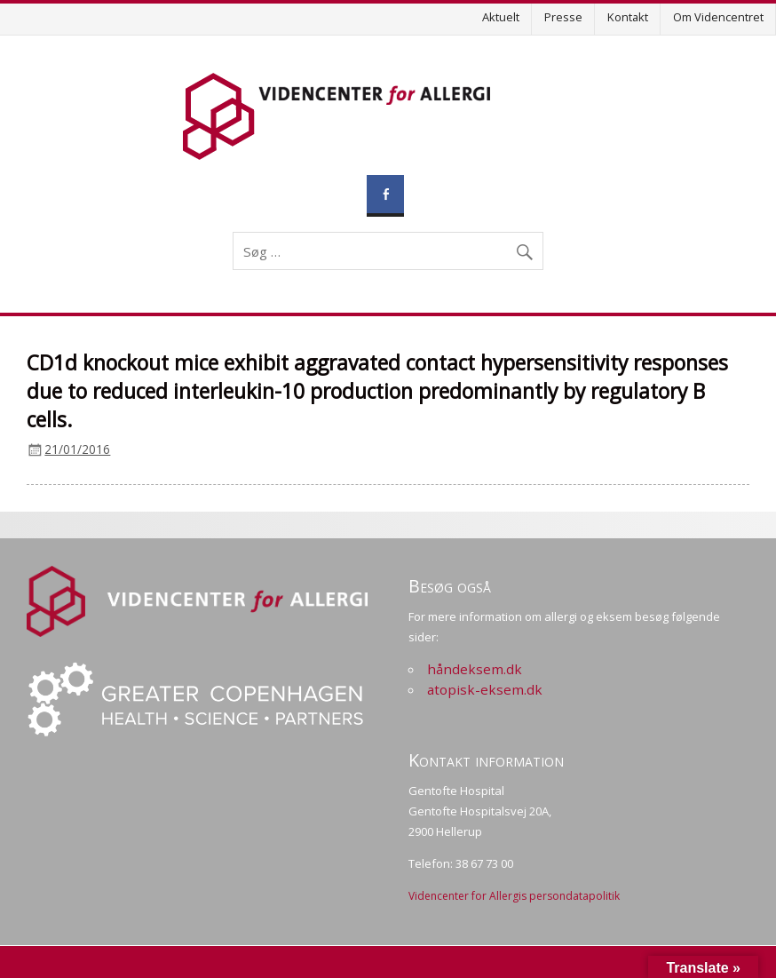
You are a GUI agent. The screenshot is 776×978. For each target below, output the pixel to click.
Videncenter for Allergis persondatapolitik (514, 895)
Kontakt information (486, 760)
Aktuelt (500, 17)
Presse (563, 17)
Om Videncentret (718, 17)
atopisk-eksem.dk (484, 689)
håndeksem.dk (474, 669)
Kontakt (627, 17)
